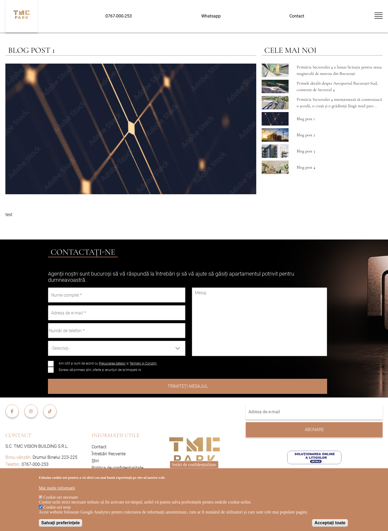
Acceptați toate (329, 522)
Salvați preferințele (60, 522)
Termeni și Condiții (143, 363)
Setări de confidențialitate (194, 464)
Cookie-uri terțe (57, 507)
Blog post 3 (306, 151)
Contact (296, 16)
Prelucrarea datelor (112, 363)
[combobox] (116, 348)
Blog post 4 (306, 167)
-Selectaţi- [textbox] (60, 348)
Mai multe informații (57, 488)
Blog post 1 (306, 119)
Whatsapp (211, 16)
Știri (95, 460)
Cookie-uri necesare (60, 497)
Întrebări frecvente (109, 453)
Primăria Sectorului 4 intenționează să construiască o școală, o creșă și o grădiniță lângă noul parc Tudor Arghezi (339, 106)
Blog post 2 (306, 135)
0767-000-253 (118, 16)
